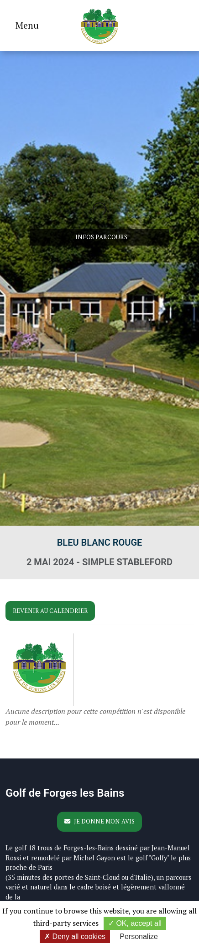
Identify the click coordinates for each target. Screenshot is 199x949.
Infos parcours (101, 237)
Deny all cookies (74, 936)
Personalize (139, 936)
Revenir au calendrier (50, 611)
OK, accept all (135, 923)
